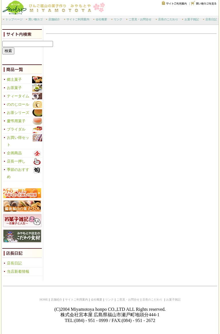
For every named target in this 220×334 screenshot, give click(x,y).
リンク (118, 19)
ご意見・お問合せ (140, 19)
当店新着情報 (18, 272)
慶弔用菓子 (16, 121)
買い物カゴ (35, 19)
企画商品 (14, 153)
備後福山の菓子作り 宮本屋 (47, 7)
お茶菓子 (14, 88)
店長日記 (211, 19)
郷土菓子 (14, 80)
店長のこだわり (168, 19)
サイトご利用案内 (77, 19)
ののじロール (18, 104)
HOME (44, 299)
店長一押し (16, 161)
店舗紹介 (54, 19)
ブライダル (16, 129)
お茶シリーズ (18, 113)
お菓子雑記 (191, 19)
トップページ (14, 19)
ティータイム (18, 96)
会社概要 (101, 19)
